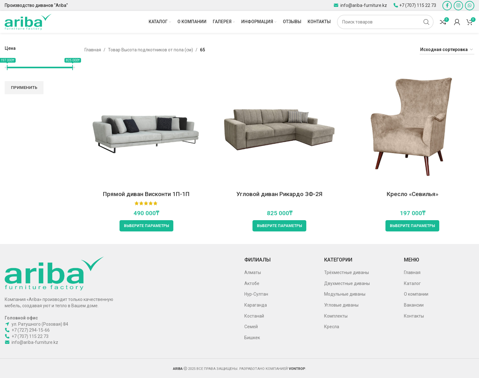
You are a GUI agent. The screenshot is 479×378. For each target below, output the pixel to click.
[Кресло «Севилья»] (412, 126)
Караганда (255, 305)
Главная (92, 49)
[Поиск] (385, 22)
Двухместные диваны (347, 283)
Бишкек (252, 337)
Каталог (412, 283)
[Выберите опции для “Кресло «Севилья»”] (412, 225)
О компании (416, 294)
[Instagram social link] (458, 5)
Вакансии (414, 305)
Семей (251, 326)
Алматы (252, 272)
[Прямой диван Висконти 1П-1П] (146, 126)
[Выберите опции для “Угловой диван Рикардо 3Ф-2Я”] (279, 225)
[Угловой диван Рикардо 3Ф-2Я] (279, 126)
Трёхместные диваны (346, 272)
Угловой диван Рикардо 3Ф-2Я (280, 194)
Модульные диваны (344, 294)
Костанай (254, 315)
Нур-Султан (256, 294)
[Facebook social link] (447, 5)
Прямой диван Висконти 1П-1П (146, 194)
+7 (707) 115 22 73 (417, 5)
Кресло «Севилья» (412, 194)
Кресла (331, 326)
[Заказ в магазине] (447, 49)
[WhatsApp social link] (469, 5)
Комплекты (336, 315)
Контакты (414, 315)
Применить (24, 87)
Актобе (251, 283)
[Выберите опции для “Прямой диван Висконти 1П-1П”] (146, 225)
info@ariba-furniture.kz (363, 5)
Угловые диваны (341, 305)
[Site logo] (28, 21)
